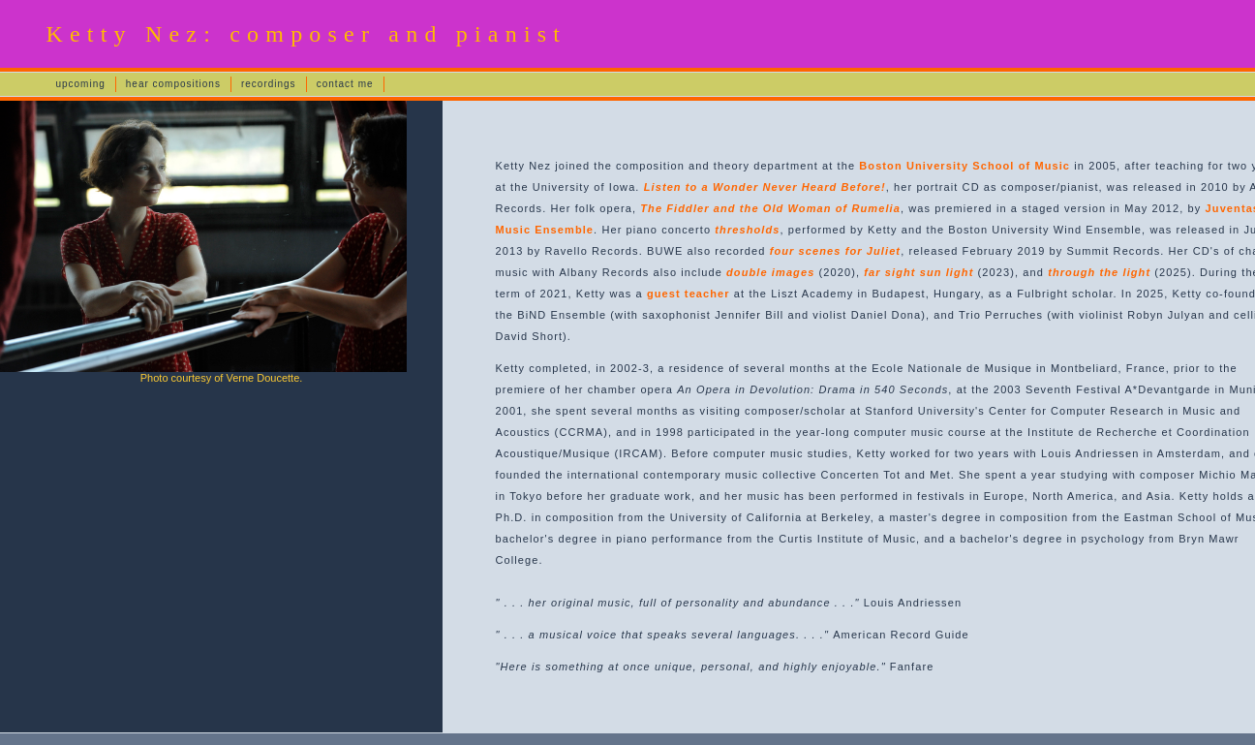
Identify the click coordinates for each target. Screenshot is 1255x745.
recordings (268, 83)
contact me (345, 83)
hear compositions (173, 83)
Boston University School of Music (964, 165)
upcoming (80, 83)
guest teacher (688, 293)
